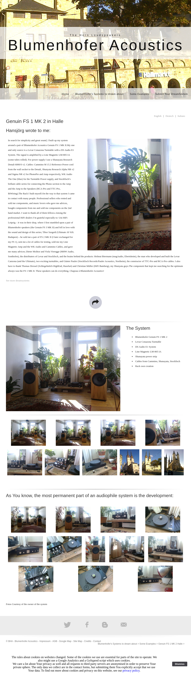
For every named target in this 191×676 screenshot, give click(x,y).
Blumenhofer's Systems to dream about (99, 93)
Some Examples (139, 93)
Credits (87, 641)
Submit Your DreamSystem (171, 93)
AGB (54, 641)
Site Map (77, 641)
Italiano (181, 116)
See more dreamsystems (17, 280)
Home (65, 93)
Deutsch (170, 116)
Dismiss (179, 664)
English (158, 116)
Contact (97, 641)
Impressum (45, 641)
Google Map (65, 641)
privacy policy (131, 670)
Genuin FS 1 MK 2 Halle (170, 644)
